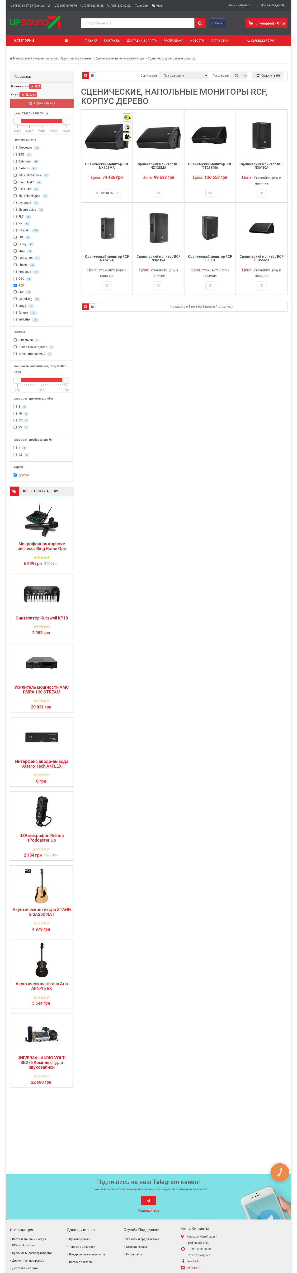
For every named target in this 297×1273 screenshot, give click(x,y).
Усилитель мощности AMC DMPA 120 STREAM (41, 689)
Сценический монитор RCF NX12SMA (158, 166)
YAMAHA (26, 320)
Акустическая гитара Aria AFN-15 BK (42, 986)
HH (22, 224)
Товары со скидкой (82, 1247)
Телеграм (141, 5)
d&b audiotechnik (31, 175)
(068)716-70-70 (67, 5)
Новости (197, 40)
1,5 (21, 455)
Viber (159, 5)
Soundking (27, 299)
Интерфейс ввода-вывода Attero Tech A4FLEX (41, 764)
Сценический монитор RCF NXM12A (107, 258)
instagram (193, 1267)
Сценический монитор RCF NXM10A (261, 166)
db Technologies (31, 196)
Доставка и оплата (142, 40)
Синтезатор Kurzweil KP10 (42, 618)
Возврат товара (136, 1247)
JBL (22, 237)
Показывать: (220, 75)
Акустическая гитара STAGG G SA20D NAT (42, 912)
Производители (79, 1239)
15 (21, 427)
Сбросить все (42, 103)
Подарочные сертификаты (87, 1254)
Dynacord (26, 203)
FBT (22, 217)
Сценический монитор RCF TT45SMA (261, 258)
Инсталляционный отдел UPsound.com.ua (29, 1242)
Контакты (112, 40)
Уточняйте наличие (33, 354)
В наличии (26, 340)
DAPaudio (26, 189)
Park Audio (27, 258)
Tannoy (25, 313)
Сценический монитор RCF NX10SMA (107, 166)
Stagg (24, 306)
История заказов (80, 1262)
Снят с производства (34, 347)
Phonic (24, 265)
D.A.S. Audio (28, 182)
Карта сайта (134, 1254)
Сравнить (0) (268, 75)
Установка (219, 40)
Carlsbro (25, 169)
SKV (23, 292)
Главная (91, 40)
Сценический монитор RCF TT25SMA (210, 166)
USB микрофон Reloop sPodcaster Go (41, 838)
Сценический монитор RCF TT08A (210, 258)
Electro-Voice (29, 210)
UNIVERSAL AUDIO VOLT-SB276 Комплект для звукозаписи (42, 1062)
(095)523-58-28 (94, 5)
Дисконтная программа (28, 1260)
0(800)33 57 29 (260, 41)
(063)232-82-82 (121, 5)
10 (21, 414)
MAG (23, 251)
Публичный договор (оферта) (32, 1253)
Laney (24, 244)
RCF (35, 86)
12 (21, 421)
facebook (193, 1261)
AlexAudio (27, 148)
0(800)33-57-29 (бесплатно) (31, 5)
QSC (23, 279)
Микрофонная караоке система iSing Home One (42, 546)
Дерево (29, 94)
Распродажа (173, 40)
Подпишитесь (148, 1210)
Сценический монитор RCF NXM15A (158, 258)
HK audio (26, 231)
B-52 (23, 155)
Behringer (26, 162)
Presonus (26, 272)
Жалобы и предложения (142, 1239)
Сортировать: (149, 75)
